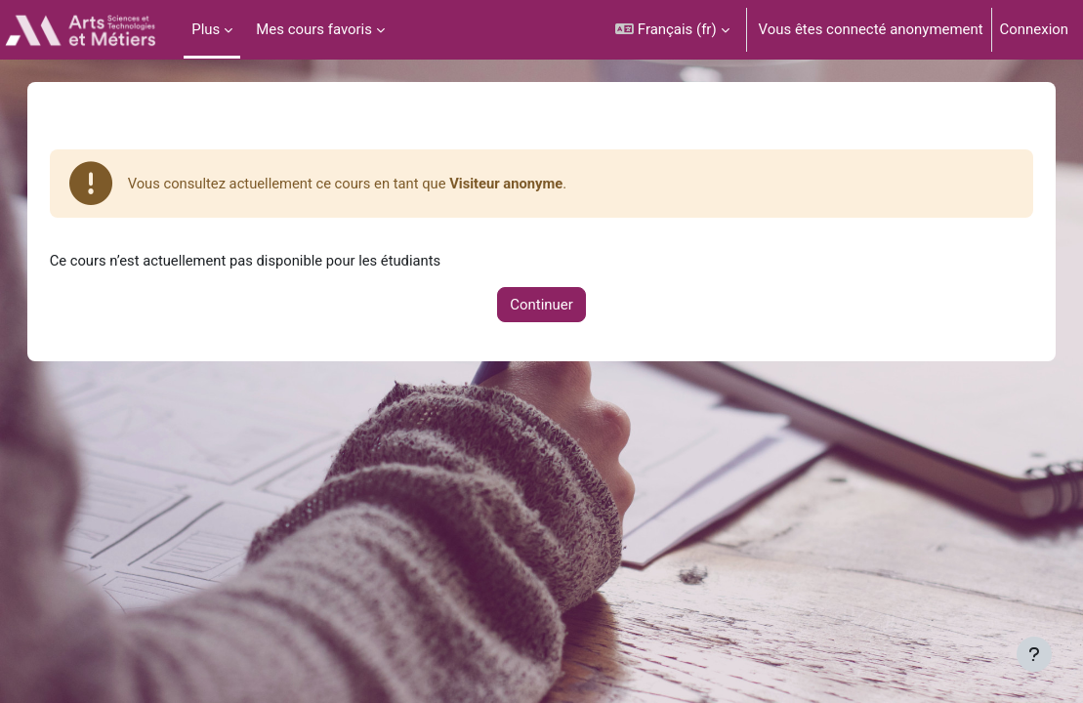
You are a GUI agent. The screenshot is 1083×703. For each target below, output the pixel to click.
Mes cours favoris (314, 29)
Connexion (1034, 29)
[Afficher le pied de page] (1034, 654)
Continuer (541, 304)
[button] (672, 30)
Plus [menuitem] (205, 29)
